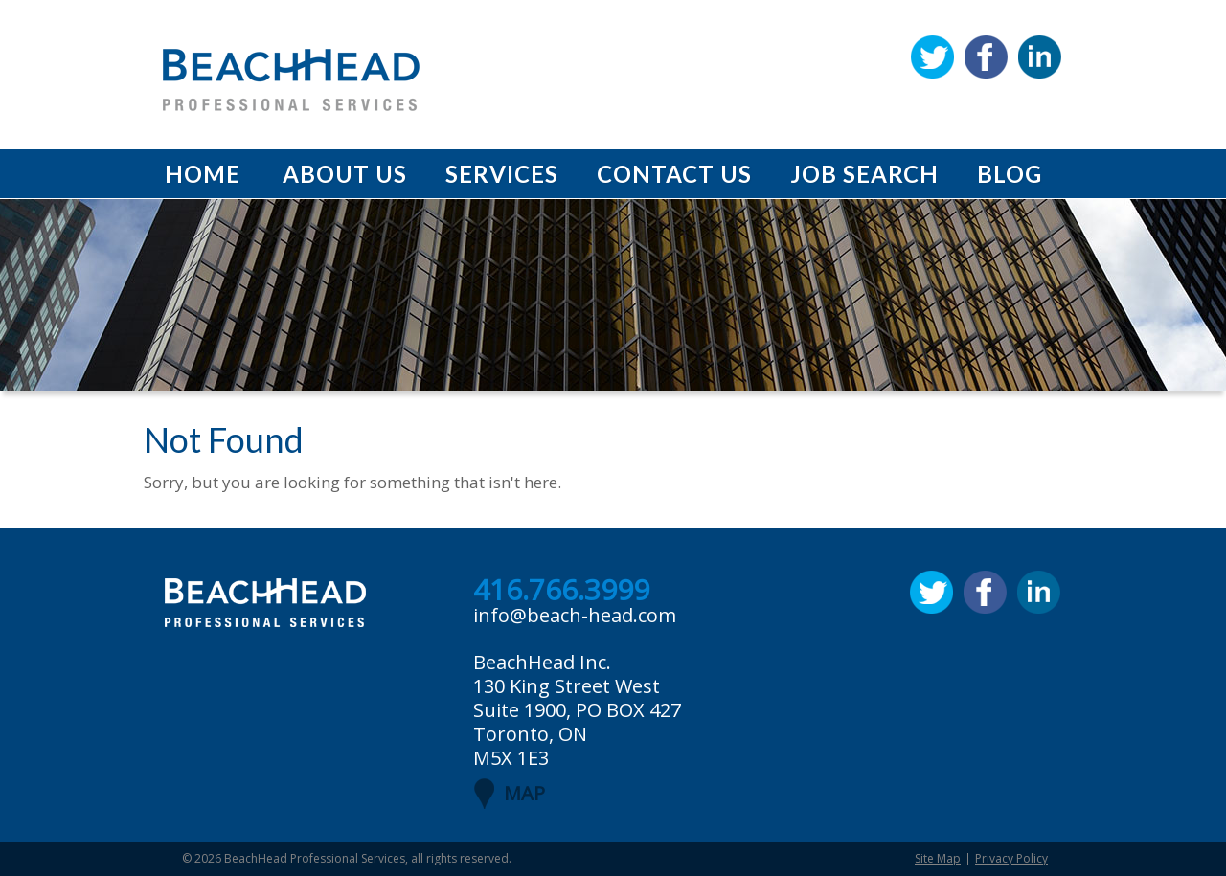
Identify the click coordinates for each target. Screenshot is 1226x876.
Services (501, 174)
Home (202, 174)
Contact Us (674, 174)
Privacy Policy (1011, 858)
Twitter (932, 57)
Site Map (938, 858)
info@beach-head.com (574, 615)
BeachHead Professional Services (314, 858)
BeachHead (291, 80)
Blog (1009, 174)
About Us (345, 174)
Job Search (864, 174)
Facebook (986, 57)
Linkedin (1039, 57)
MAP (524, 793)
